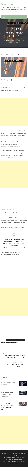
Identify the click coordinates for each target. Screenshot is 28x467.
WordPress (19, 460)
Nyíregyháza (5, 342)
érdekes (15, 340)
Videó (11, 342)
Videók (18, 26)
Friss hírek (11, 26)
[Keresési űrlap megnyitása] (24, 17)
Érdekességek (21, 340)
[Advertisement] (14, 112)
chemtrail (8, 340)
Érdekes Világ (7, 4)
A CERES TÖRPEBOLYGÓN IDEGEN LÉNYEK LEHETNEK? (8, 395)
